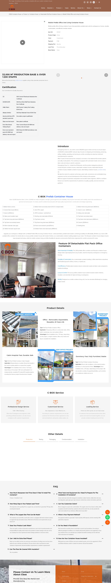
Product (25, 14)
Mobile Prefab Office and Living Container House (75, 14)
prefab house (18, 80)
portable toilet (101, 169)
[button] (58, 75)
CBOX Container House (15, 14)
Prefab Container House (59, 196)
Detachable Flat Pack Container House (50, 14)
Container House (34, 14)
